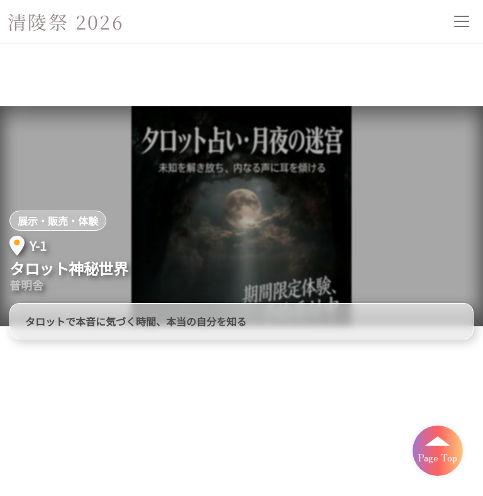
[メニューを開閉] (461, 21)
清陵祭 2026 (66, 21)
